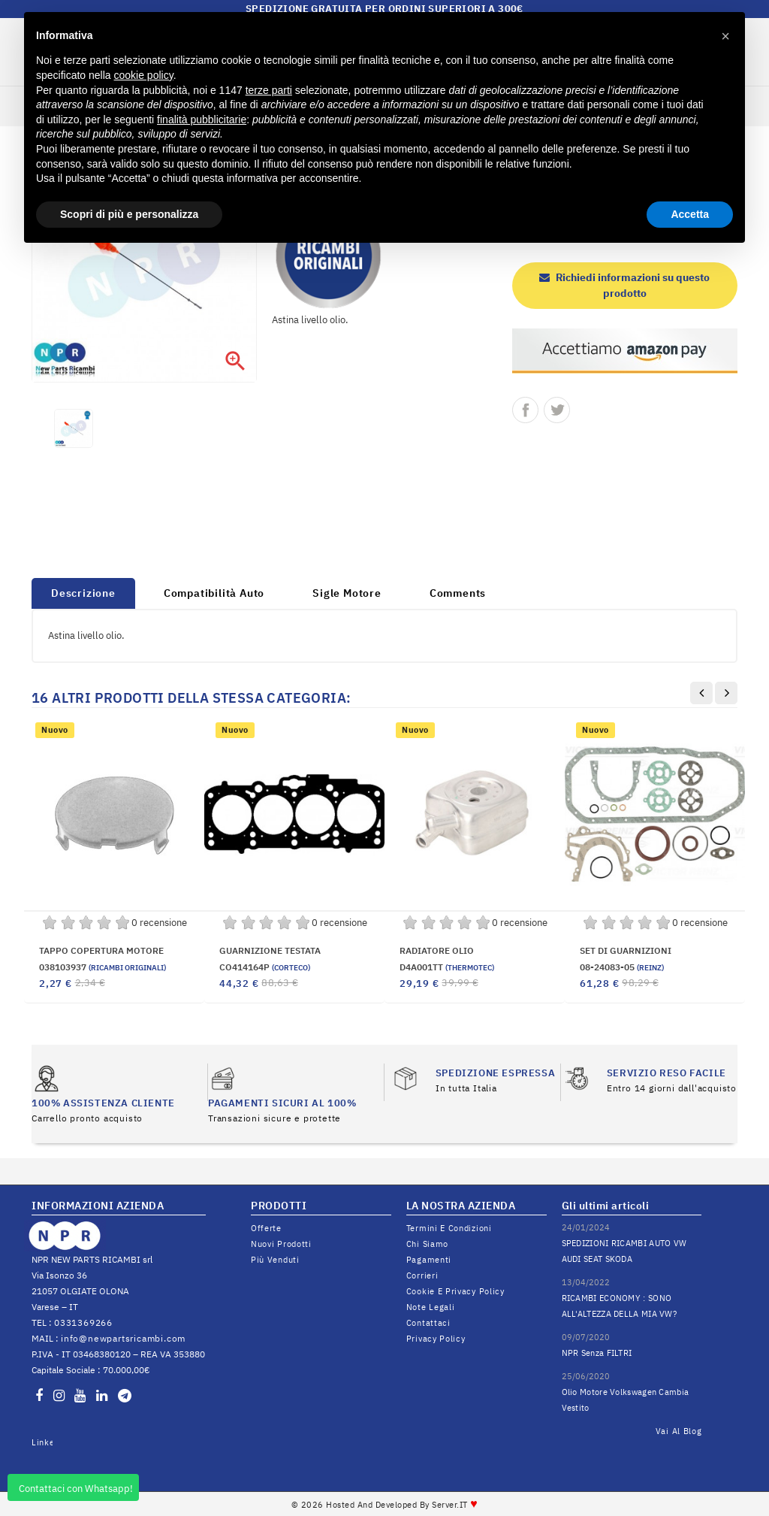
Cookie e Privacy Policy (455, 1291)
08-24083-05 (622, 967)
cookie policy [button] (143, 75)
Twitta (556, 410)
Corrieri (422, 1275)
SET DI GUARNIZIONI (625, 950)
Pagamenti (428, 1259)
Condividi (525, 410)
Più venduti (275, 1259)
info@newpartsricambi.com (123, 1338)
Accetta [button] (690, 214)
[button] (725, 36)
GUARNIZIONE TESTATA (270, 950)
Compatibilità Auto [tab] (214, 593)
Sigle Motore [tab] (346, 593)
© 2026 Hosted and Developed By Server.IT (384, 1504)
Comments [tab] (458, 593)
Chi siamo (427, 1244)
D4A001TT (447, 967)
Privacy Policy (436, 1338)
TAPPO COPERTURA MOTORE (101, 950)
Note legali (430, 1307)
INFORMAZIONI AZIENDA (98, 1205)
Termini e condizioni (449, 1228)
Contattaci (428, 1323)
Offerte (266, 1228)
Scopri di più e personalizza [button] (129, 214)
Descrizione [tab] (83, 593)
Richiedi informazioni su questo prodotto (624, 285)
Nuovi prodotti (281, 1244)
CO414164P (264, 967)
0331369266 (83, 1322)
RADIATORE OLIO (437, 950)
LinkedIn (42, 1442)
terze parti (269, 90)
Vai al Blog (679, 1431)
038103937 (102, 967)
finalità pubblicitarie (201, 119)
